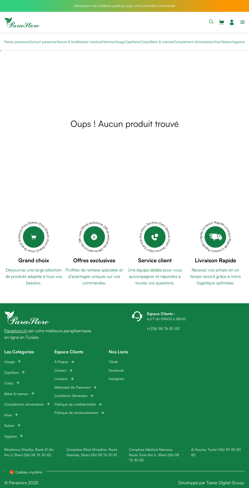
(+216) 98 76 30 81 (102, 455)
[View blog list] (241, 22)
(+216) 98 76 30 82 (36, 455)
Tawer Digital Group (225, 482)
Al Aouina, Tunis (203, 449)
